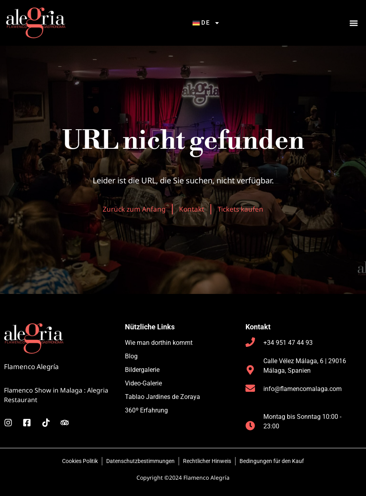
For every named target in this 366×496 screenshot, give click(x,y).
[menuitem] (206, 23)
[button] (353, 22)
